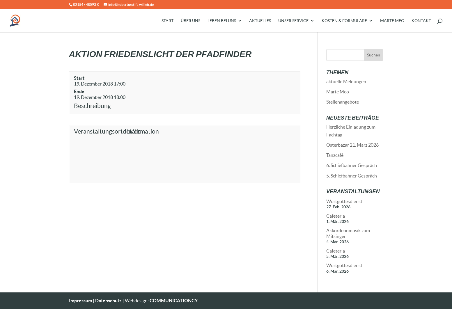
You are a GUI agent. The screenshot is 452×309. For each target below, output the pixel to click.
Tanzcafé (334, 155)
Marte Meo (392, 21)
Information (143, 131)
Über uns (190, 21)
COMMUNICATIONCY (174, 300)
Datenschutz (108, 300)
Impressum (80, 300)
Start (167, 21)
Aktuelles (260, 21)
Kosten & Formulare (344, 21)
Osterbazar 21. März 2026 (352, 145)
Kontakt (421, 21)
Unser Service (293, 21)
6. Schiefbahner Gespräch (351, 165)
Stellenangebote (342, 101)
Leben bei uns (222, 21)
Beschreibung (92, 105)
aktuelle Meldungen (346, 81)
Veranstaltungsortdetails (99, 131)
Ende (79, 91)
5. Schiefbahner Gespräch (351, 175)
